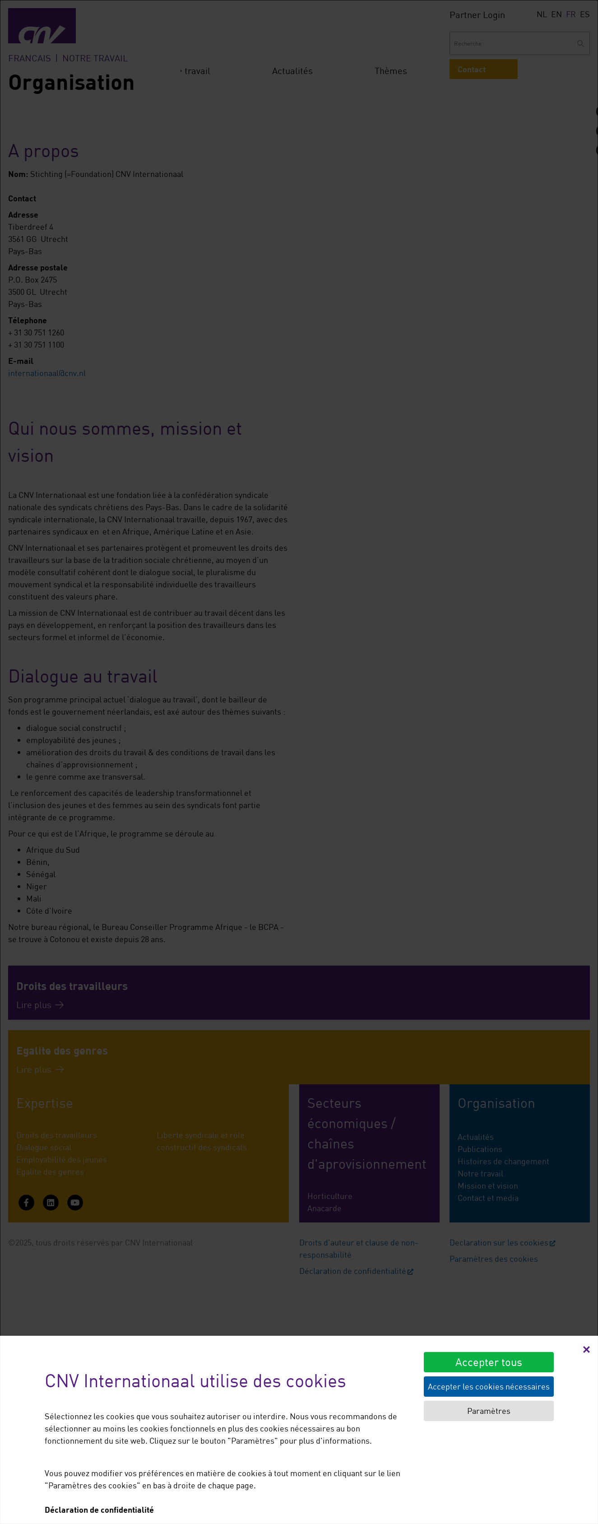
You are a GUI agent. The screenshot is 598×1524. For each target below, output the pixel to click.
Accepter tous (488, 1361)
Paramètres (488, 1411)
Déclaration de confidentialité (99, 1510)
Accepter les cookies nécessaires (489, 1386)
